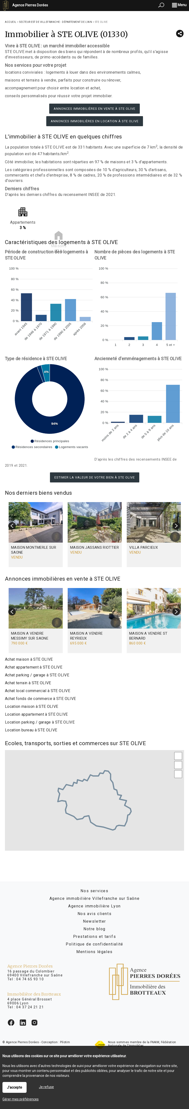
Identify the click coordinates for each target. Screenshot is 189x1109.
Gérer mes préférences (20, 1099)
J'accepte (14, 1087)
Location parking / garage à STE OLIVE (40, 722)
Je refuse (46, 1087)
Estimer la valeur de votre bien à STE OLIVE (94, 477)
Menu (179, 5)
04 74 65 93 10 (30, 979)
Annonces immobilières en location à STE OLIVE (95, 121)
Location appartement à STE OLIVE (36, 714)
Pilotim (65, 1042)
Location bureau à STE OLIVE (31, 730)
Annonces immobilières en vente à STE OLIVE (94, 108)
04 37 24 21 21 (30, 1007)
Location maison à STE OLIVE (31, 706)
